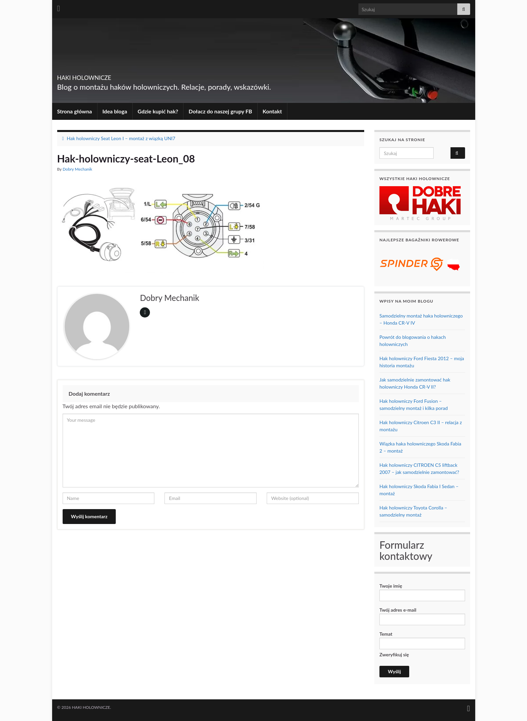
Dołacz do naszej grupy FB (220, 111)
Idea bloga (115, 111)
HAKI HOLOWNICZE (105, 75)
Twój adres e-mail (422, 616)
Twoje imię (422, 592)
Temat (422, 640)
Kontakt (272, 111)
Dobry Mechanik (77, 169)
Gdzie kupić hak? (158, 111)
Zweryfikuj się (394, 664)
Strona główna (74, 111)
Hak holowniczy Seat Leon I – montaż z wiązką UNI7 (121, 138)
